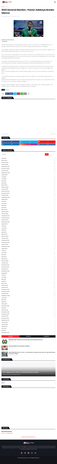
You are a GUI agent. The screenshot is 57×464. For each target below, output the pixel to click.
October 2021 (28, 269)
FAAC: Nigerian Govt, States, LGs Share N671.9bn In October (21, 372)
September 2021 (28, 271)
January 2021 (28, 287)
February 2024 (28, 212)
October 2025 (28, 171)
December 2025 (28, 166)
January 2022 (28, 263)
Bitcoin (28, 383)
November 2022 (28, 242)
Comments (46, 336)
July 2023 (28, 226)
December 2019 (28, 306)
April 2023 (28, 232)
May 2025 (28, 181)
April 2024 (28, 207)
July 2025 (28, 177)
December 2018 (28, 312)
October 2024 (28, 195)
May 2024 (28, 205)
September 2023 (28, 222)
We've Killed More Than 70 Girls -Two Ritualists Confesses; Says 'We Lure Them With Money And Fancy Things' (32, 353)
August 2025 (28, 175)
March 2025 (28, 185)
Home (2, 6)
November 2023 (28, 218)
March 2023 (28, 234)
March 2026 (28, 160)
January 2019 (28, 310)
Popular (10, 336)
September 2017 (28, 320)
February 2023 (28, 236)
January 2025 (28, 189)
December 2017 (28, 318)
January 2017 (28, 322)
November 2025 (28, 168)
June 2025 (28, 179)
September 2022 (28, 246)
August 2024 (28, 199)
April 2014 (28, 330)
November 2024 (28, 193)
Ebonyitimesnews (6, 431)
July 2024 (28, 201)
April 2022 (28, 257)
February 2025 (28, 187)
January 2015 (28, 324)
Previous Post (5, 134)
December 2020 (28, 289)
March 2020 (28, 304)
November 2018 (28, 314)
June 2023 (28, 228)
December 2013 (28, 332)
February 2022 (28, 261)
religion (7, 6)
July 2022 (28, 250)
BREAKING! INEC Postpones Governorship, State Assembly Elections (26, 339)
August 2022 (28, 248)
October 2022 (28, 244)
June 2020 (28, 298)
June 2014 (28, 328)
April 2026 (28, 158)
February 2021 (28, 285)
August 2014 (28, 326)
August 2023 (28, 224)
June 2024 (28, 203)
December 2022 (28, 240)
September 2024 (28, 197)
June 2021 (28, 277)
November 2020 (28, 291)
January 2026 (28, 164)
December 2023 (28, 216)
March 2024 (28, 209)
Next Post (52, 134)
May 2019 (28, 308)
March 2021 (28, 283)
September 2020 (28, 295)
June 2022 (28, 252)
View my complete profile (7, 433)
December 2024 (28, 191)
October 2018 (28, 316)
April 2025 (28, 183)
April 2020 (28, 302)
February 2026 (28, 162)
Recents (28, 336)
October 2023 (28, 220)
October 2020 (28, 293)
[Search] (23, 154)
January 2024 (28, 214)
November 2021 (28, 267)
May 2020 (28, 300)
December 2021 (28, 265)
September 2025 (28, 173)
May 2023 (28, 230)
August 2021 (28, 273)
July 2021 (28, 275)
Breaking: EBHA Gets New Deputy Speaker (19, 346)
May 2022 (28, 254)
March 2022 (28, 259)
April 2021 (28, 281)
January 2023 (28, 238)
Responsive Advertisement (28, 437)
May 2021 (28, 279)
